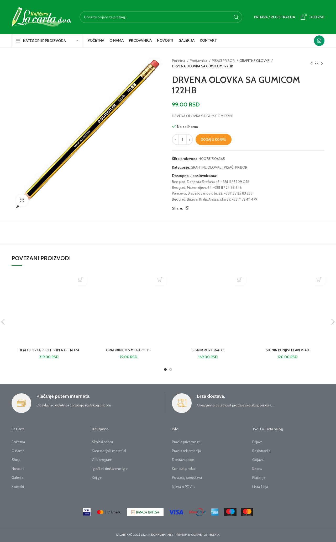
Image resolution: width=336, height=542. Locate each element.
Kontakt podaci (184, 468)
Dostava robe (183, 459)
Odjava (258, 459)
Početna (179, 60)
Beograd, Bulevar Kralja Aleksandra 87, (201, 199)
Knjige (97, 477)
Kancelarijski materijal (109, 450)
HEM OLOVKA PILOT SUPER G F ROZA (49, 350)
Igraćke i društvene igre (110, 468)
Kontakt (18, 486)
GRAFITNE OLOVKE (254, 60)
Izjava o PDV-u (183, 486)
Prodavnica (199, 60)
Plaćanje (258, 477)
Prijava (257, 441)
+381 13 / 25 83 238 (238, 193)
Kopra (257, 468)
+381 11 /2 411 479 (244, 199)
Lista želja (260, 486)
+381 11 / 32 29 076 (235, 181)
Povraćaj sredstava (187, 477)
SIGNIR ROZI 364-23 (208, 350)
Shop (16, 459)
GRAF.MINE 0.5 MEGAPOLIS (128, 350)
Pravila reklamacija (186, 450)
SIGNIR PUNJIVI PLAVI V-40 (287, 350)
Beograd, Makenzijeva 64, (192, 187)
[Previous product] (311, 63)
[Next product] (321, 63)
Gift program (102, 459)
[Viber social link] (187, 208)
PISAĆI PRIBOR (223, 60)
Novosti (18, 468)
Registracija (261, 450)
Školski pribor (102, 441)
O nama (18, 450)
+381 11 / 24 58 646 (227, 187)
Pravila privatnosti (186, 441)
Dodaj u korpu (213, 139)
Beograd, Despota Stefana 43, (196, 181)
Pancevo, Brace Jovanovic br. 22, (197, 193)
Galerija (17, 477)
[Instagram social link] (319, 40)
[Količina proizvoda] (182, 139)
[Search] (161, 17)
